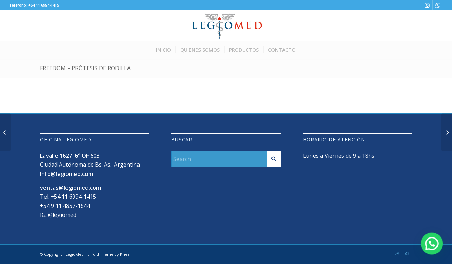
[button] (432, 245)
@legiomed (62, 215)
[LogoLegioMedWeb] (226, 25)
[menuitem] (163, 50)
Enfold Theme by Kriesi (108, 254)
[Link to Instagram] (427, 5)
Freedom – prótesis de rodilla (85, 68)
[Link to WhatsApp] (438, 5)
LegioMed (74, 254)
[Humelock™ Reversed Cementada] (446, 132)
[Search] (225, 159)
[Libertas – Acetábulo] (5, 132)
